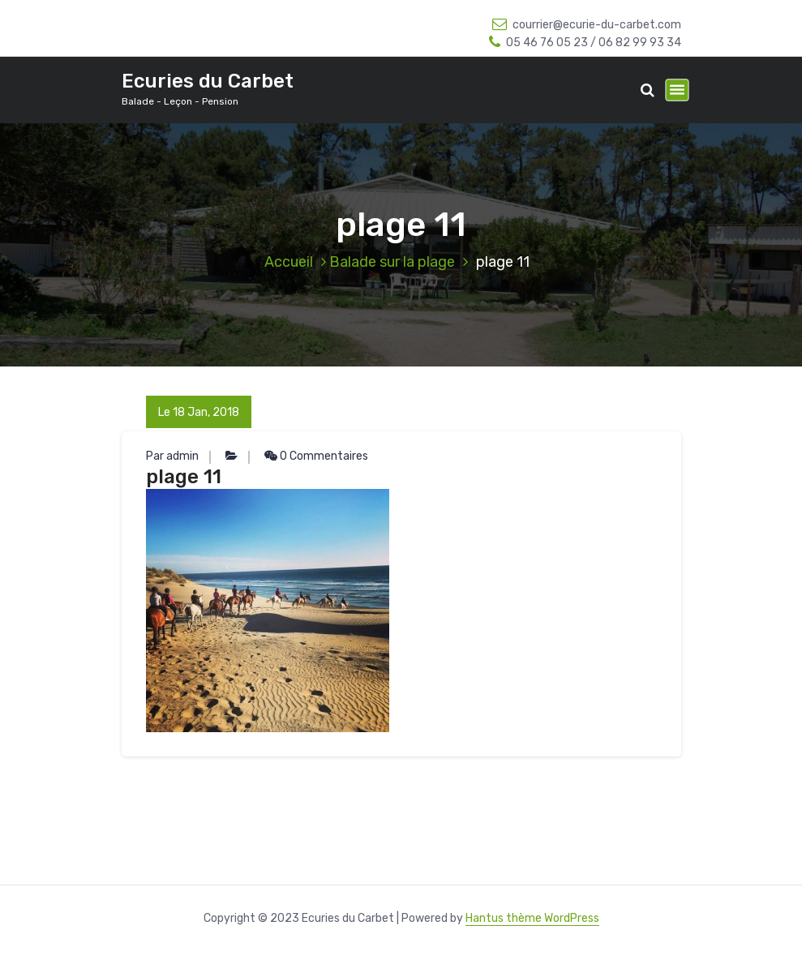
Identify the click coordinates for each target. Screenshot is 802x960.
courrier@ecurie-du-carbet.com (586, 25)
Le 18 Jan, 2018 (198, 412)
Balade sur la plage (392, 262)
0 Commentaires (316, 456)
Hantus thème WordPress (532, 918)
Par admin (172, 456)
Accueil (288, 262)
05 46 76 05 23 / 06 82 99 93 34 (585, 42)
